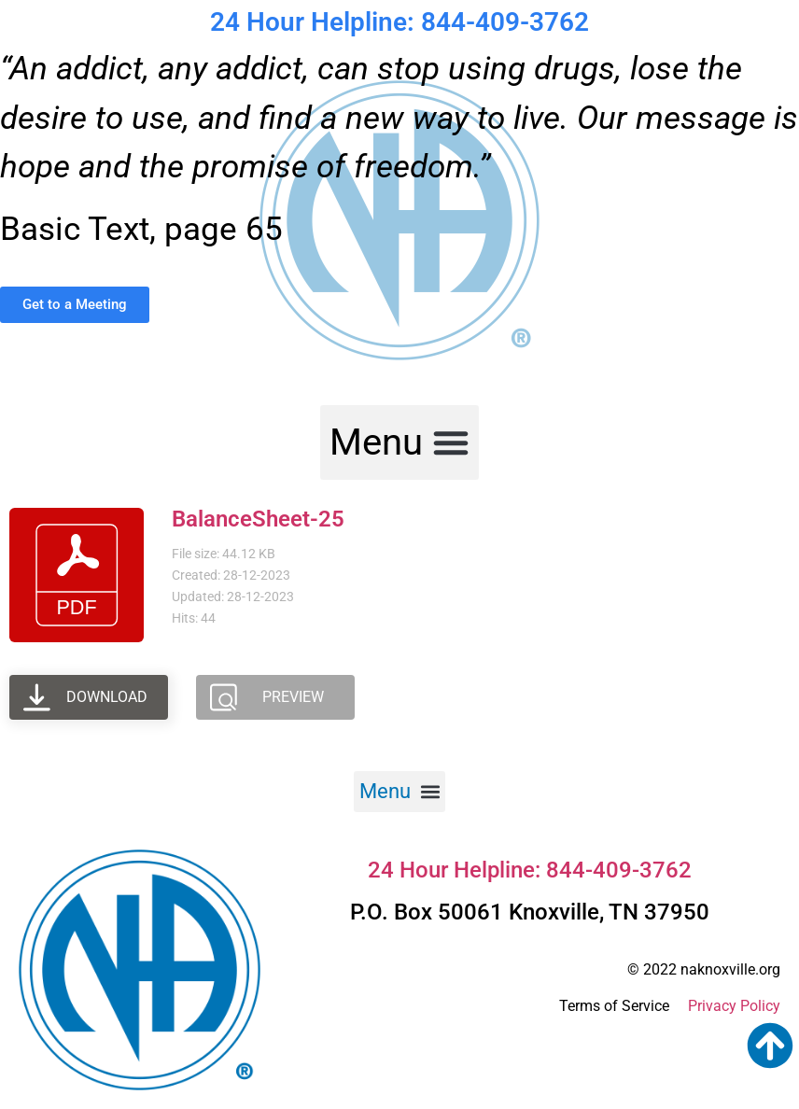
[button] (399, 442)
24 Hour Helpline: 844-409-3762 (399, 22)
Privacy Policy (734, 1006)
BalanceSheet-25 (258, 519)
